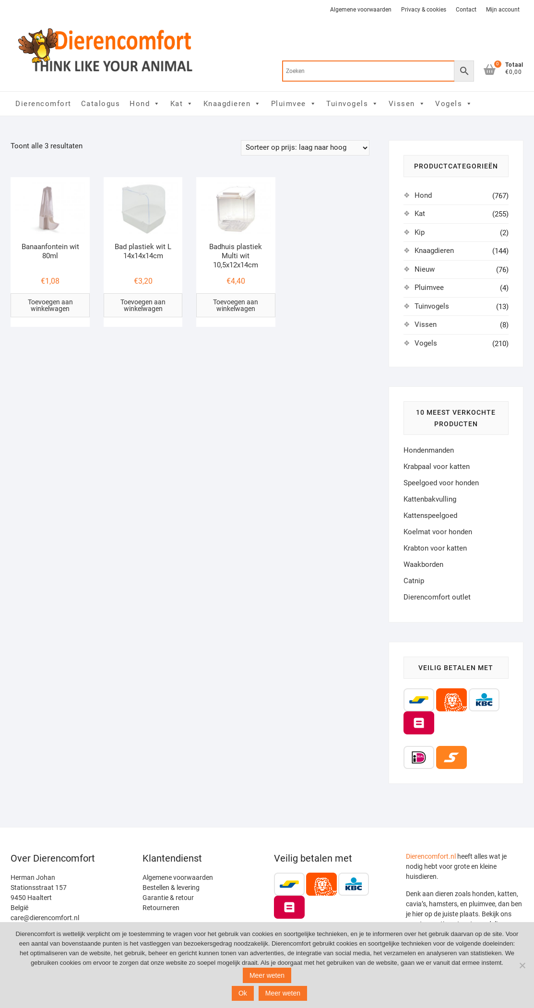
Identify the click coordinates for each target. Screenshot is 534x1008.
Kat (182, 104)
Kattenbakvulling (429, 499)
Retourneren (160, 908)
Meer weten (267, 975)
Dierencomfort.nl (431, 856)
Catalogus (100, 103)
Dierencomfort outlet (437, 597)
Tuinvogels (352, 104)
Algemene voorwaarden (361, 9)
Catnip (413, 580)
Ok (242, 993)
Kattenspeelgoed (430, 515)
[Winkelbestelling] (305, 148)
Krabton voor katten (435, 548)
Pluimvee (294, 104)
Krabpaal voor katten (436, 466)
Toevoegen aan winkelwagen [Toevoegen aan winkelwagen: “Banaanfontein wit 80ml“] (50, 305)
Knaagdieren (232, 104)
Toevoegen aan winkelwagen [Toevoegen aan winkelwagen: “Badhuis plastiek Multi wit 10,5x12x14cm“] (235, 305)
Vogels (454, 104)
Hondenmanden (428, 450)
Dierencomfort (43, 103)
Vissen (407, 104)
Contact (466, 9)
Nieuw (425, 269)
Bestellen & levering (171, 887)
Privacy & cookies (423, 9)
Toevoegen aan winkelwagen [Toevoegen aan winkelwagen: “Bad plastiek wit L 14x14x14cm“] (143, 305)
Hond (145, 104)
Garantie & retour (168, 897)
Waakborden (423, 564)
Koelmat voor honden (437, 532)
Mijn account (503, 9)
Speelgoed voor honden (441, 483)
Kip (420, 232)
